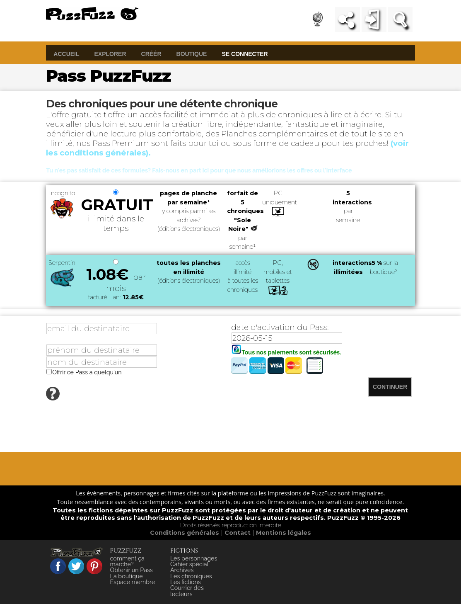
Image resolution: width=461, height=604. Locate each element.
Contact (238, 532)
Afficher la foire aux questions (102, 398)
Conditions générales (185, 532)
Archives (181, 570)
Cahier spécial (189, 564)
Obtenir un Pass (131, 570)
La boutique (126, 576)
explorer (110, 53)
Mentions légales (283, 532)
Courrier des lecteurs (187, 591)
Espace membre (132, 582)
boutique (191, 53)
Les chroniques (191, 576)
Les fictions (185, 582)
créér (151, 53)
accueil (66, 53)
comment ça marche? (127, 561)
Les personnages (193, 558)
